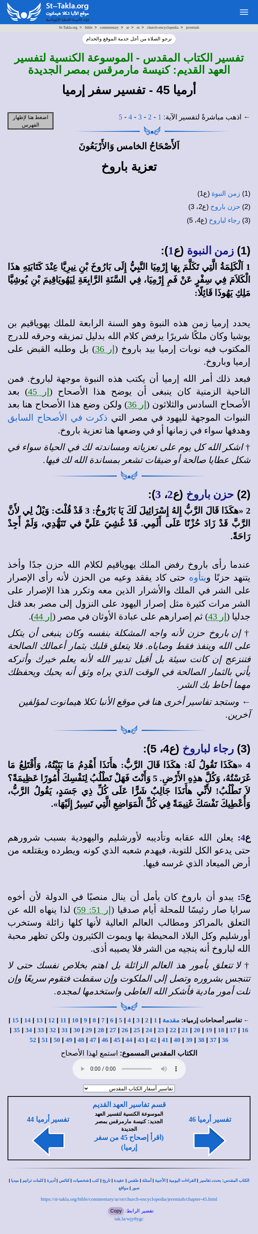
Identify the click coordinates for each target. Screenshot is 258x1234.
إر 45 (38, 391)
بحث (217, 1180)
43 (141, 1040)
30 (77, 1030)
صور (135, 1188)
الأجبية (160, 1180)
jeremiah (192, 27)
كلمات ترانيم (32, 1180)
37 (213, 1040)
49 (69, 1040)
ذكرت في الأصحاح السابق (58, 418)
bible (89, 27)
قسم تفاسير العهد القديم (129, 1105)
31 (65, 1030)
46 (105, 1040)
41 (165, 1040)
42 (153, 1040)
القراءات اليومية (182, 1180)
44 (129, 1040)
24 (148, 1030)
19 (208, 1030)
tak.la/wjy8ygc (129, 1219)
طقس (133, 1180)
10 (75, 1020)
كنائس (64, 1180)
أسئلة (146, 1180)
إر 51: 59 (94, 910)
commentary (109, 27)
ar (127, 27)
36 (225, 1040)
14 (27, 1020)
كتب (95, 1180)
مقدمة (170, 1020)
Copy (116, 1211)
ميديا (15, 1180)
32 (52, 1030)
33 (40, 1030)
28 (100, 1030)
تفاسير (205, 1180)
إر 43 (217, 616)
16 (245, 1030)
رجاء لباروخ (224, 220)
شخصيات (81, 1180)
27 (113, 1030)
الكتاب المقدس (236, 1180)
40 (177, 1040)
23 (161, 1030)
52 (32, 1040)
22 (173, 1030)
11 (63, 1020)
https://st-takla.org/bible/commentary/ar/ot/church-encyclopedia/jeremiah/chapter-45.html (129, 1199)
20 (197, 1030)
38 (201, 1040)
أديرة (51, 1180)
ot (138, 27)
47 (93, 1040)
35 (16, 1030)
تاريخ (106, 1180)
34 (28, 1030)
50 (57, 1040)
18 (221, 1030)
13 (39, 1020)
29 (88, 1030)
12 (51, 1020)
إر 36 (105, 349)
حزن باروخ (225, 207)
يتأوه (197, 577)
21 (185, 1030)
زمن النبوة (226, 193)
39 (189, 1040)
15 (15, 1020)
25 (137, 1030)
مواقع (123, 1188)
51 (45, 1040)
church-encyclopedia (162, 27)
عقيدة (119, 1180)
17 (233, 1030)
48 (81, 1040)
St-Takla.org (68, 27)
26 (125, 1030)
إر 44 (43, 616)
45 (117, 1040)
